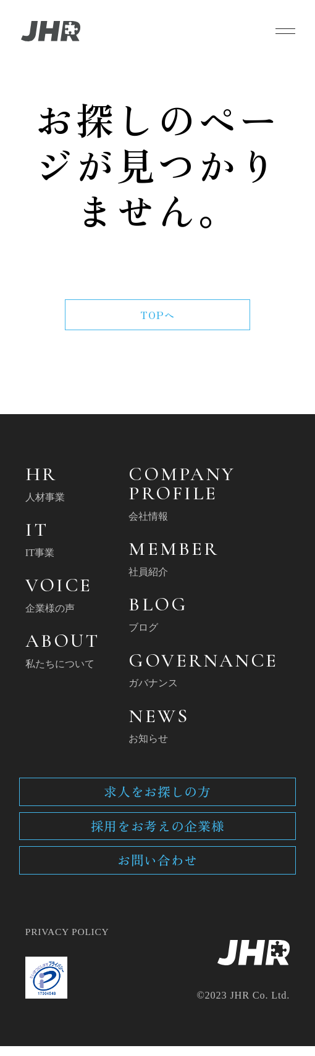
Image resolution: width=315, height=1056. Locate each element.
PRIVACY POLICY (69, 941)
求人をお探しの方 (157, 797)
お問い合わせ (158, 868)
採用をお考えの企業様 (158, 832)
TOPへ (157, 314)
